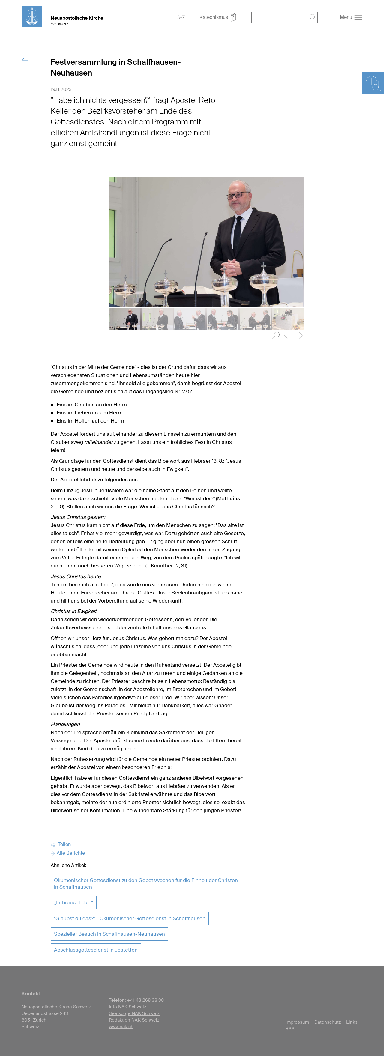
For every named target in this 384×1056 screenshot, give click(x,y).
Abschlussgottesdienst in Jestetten (96, 950)
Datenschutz (327, 1022)
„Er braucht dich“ (73, 902)
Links (352, 1022)
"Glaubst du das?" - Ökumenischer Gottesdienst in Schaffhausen (130, 918)
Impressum (297, 1022)
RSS (290, 1029)
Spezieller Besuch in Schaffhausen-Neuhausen (109, 934)
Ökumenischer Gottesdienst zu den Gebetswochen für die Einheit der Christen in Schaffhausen (146, 883)
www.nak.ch (121, 1027)
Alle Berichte (68, 853)
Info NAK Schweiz (127, 1007)
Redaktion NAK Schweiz (134, 1020)
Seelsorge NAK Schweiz (134, 1013)
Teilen (61, 844)
